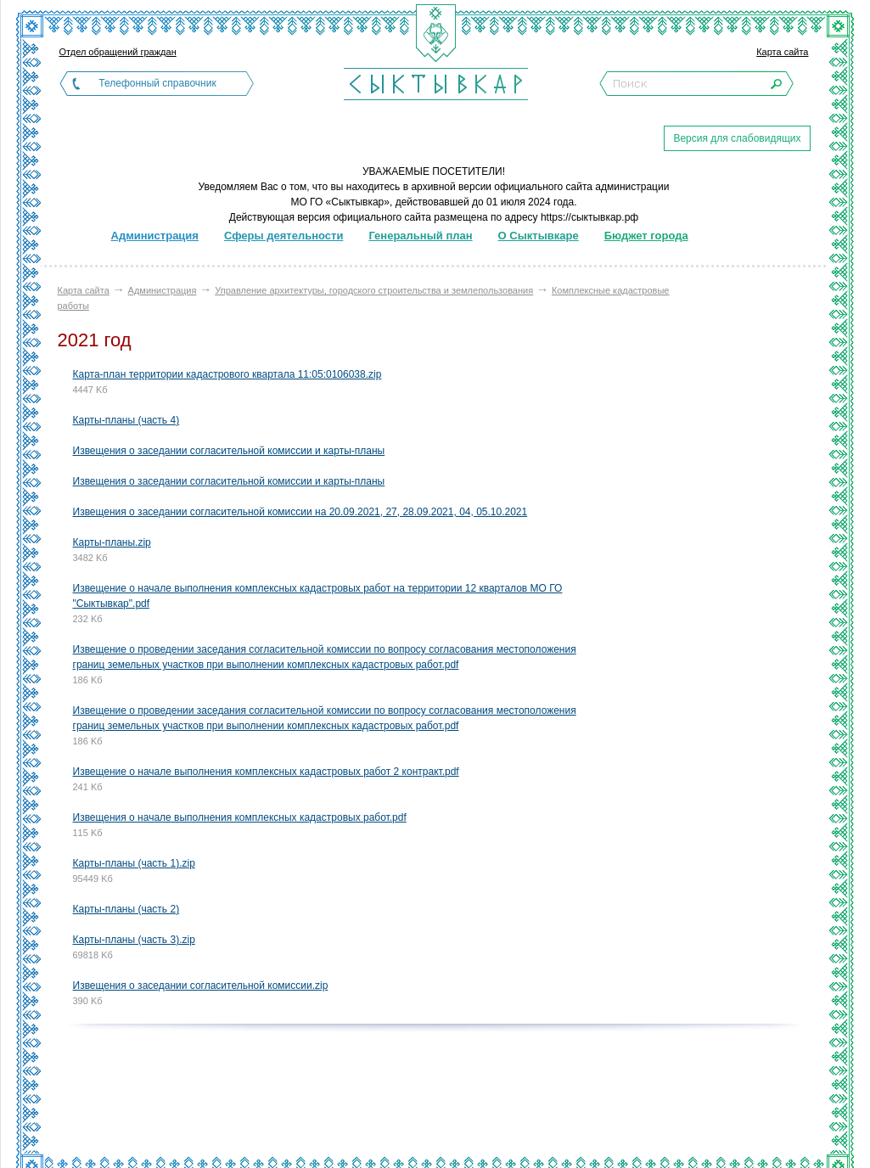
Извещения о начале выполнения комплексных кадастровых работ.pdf (240, 817)
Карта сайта (782, 52)
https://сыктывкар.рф (589, 217)
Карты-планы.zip (112, 542)
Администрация (162, 290)
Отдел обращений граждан (118, 52)
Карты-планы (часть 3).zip (134, 940)
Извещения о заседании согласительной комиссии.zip (200, 985)
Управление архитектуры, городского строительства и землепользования (374, 290)
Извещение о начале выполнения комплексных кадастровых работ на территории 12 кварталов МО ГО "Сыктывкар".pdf (318, 595)
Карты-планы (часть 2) (126, 909)
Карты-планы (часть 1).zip (134, 863)
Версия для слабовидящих (736, 138)
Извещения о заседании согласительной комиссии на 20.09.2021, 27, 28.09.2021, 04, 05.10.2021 (300, 512)
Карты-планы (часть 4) (126, 420)
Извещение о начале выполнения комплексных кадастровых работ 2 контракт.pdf (266, 772)
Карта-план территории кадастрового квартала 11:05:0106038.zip (227, 374)
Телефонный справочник (157, 83)
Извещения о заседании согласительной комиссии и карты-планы (229, 451)
